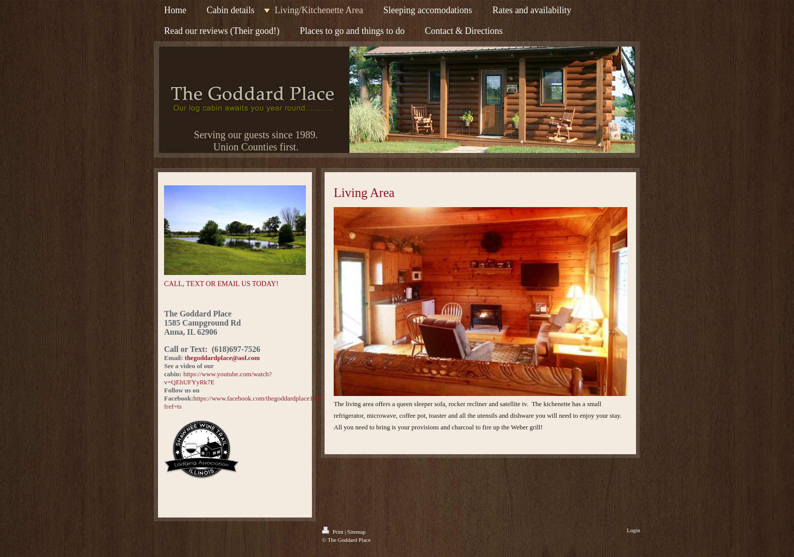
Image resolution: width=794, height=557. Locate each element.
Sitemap (356, 532)
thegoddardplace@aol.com (222, 358)
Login (633, 530)
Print (333, 532)
